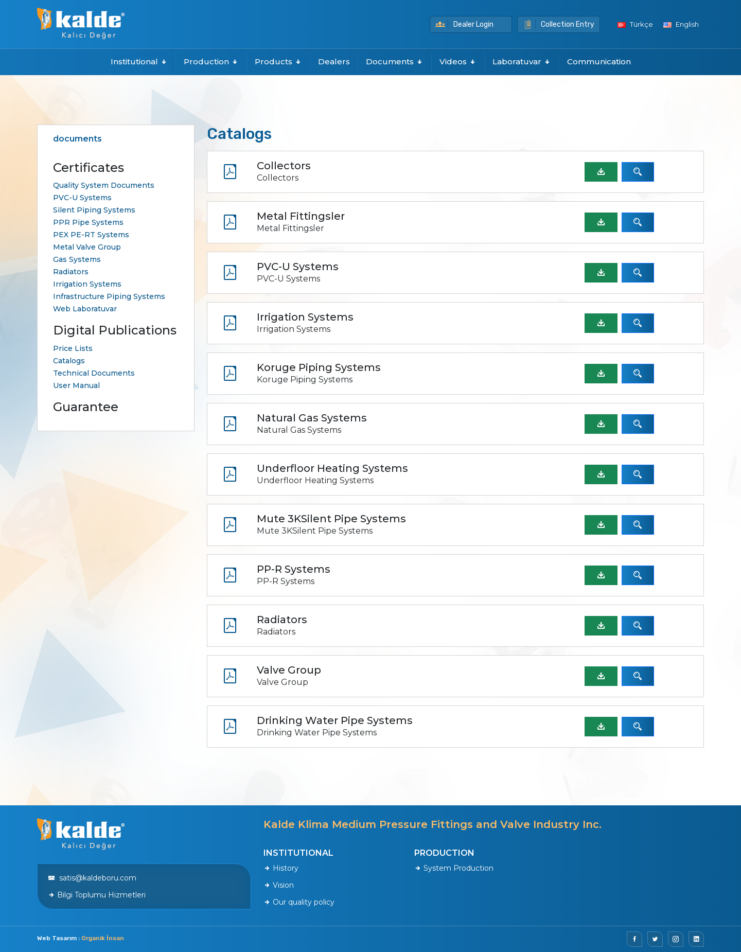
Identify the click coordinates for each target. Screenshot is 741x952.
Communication (599, 61)
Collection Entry (558, 24)
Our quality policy (298, 902)
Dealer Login (464, 24)
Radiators (71, 271)
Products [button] (278, 61)
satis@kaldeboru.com (92, 878)
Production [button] (211, 61)
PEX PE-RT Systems (91, 234)
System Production (453, 868)
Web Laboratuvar (85, 308)
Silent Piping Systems (94, 210)
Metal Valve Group (87, 247)
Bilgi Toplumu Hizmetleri (97, 895)
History (280, 868)
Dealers (334, 61)
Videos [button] (458, 61)
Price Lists (73, 348)
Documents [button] (395, 61)
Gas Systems (77, 259)
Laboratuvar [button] (521, 61)
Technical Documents (94, 373)
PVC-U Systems (82, 197)
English (681, 24)
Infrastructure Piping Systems (109, 296)
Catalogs (69, 360)
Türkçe (635, 24)
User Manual (76, 385)
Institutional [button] (139, 61)
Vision (278, 885)
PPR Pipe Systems (88, 222)
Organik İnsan (102, 938)
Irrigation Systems (87, 284)
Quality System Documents (103, 185)
